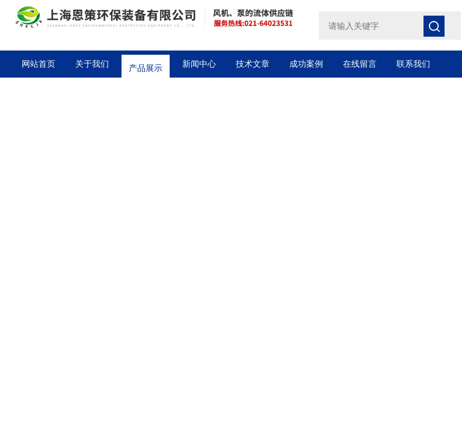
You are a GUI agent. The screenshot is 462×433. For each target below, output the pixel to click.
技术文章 (253, 64)
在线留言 (360, 64)
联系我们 (413, 64)
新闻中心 (199, 64)
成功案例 (306, 64)
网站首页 (38, 64)
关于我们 (92, 64)
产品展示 (145, 64)
